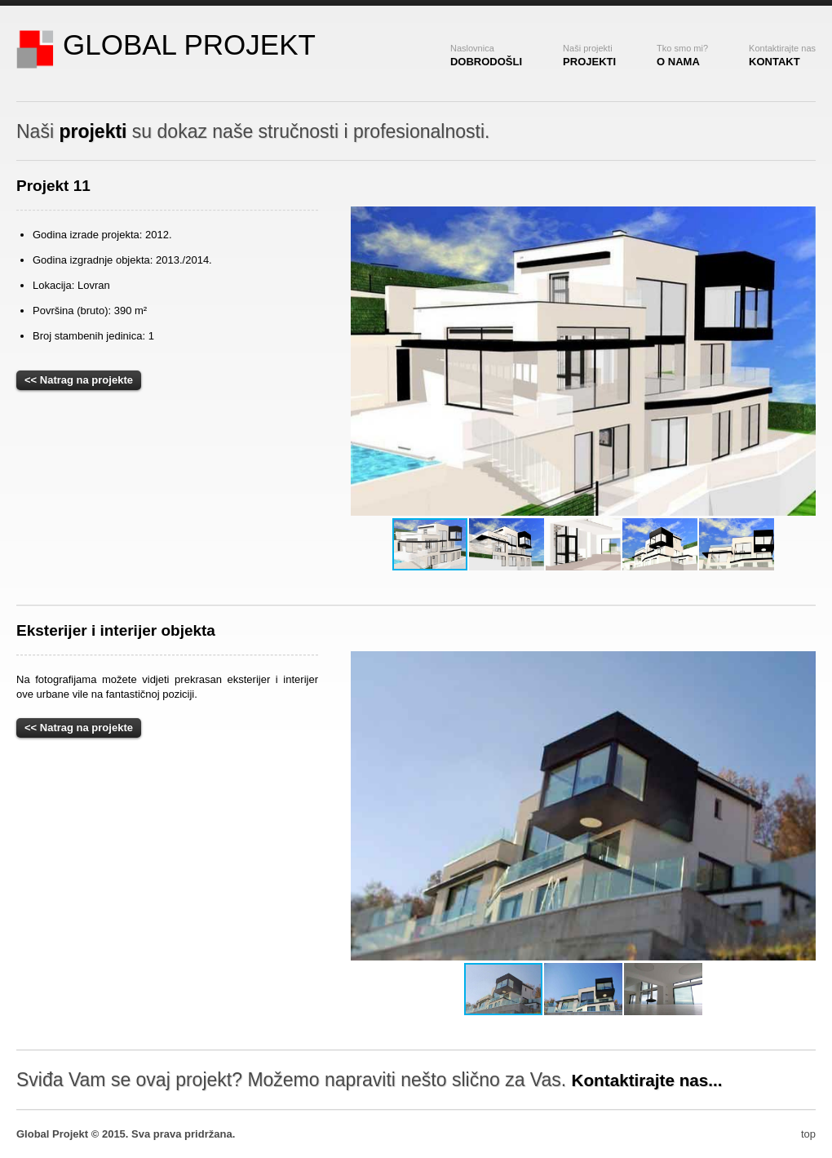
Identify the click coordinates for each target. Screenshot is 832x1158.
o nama (682, 55)
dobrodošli (486, 55)
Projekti (589, 55)
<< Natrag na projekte (78, 380)
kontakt (782, 55)
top (808, 1134)
